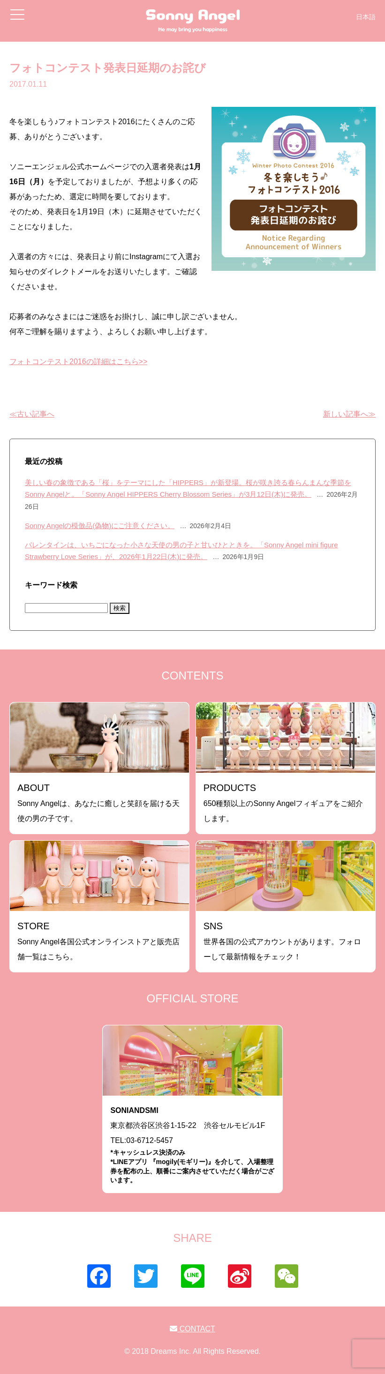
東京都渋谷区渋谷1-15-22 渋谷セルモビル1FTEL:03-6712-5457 (192, 1145)
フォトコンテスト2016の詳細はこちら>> (78, 362)
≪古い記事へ (31, 414)
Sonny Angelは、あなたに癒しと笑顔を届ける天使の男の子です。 (98, 802)
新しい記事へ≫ (349, 414)
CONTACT (192, 1329)
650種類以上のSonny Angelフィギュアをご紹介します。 (283, 802)
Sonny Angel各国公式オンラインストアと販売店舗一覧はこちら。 (98, 941)
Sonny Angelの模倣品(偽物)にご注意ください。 (99, 526)
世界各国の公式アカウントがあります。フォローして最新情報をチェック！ (282, 941)
